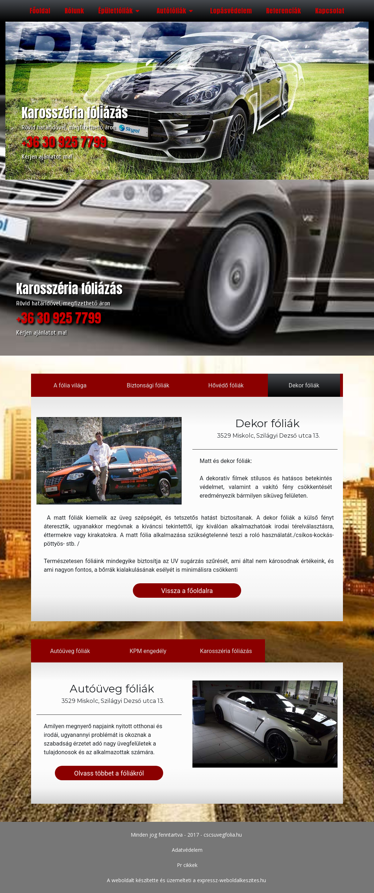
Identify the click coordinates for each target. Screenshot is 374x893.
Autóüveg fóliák (70, 650)
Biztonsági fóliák (148, 385)
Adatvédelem (187, 849)
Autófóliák (176, 11)
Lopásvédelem (231, 11)
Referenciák (283, 11)
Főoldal (40, 11)
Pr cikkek (187, 865)
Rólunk (74, 11)
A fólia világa (70, 385)
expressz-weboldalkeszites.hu (231, 880)
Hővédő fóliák (226, 385)
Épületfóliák (120, 11)
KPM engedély (148, 650)
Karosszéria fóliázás (226, 650)
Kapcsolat (329, 11)
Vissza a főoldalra (187, 590)
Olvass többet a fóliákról (109, 773)
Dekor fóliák (303, 385)
